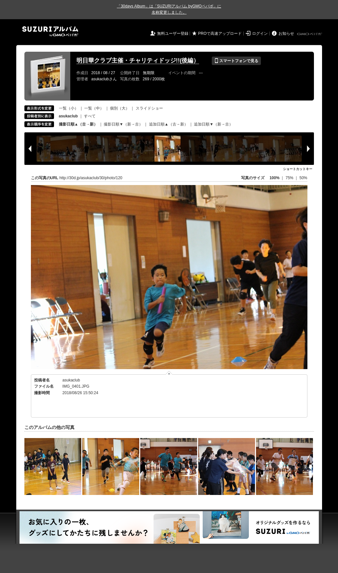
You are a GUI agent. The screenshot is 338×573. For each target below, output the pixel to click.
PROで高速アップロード (220, 33)
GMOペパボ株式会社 (310, 34)
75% (290, 178)
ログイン (260, 33)
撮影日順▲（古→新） (78, 124)
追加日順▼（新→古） (213, 124)
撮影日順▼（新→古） (123, 124)
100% (274, 178)
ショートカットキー (297, 169)
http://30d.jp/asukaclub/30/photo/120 (91, 178)
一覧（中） (94, 108)
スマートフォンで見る (236, 61)
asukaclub (71, 380)
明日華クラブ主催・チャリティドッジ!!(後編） (137, 60)
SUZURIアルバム (50, 31)
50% (303, 178)
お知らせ (286, 33)
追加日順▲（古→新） (168, 124)
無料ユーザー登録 (172, 33)
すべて (90, 116)
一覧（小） (68, 108)
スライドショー (149, 108)
